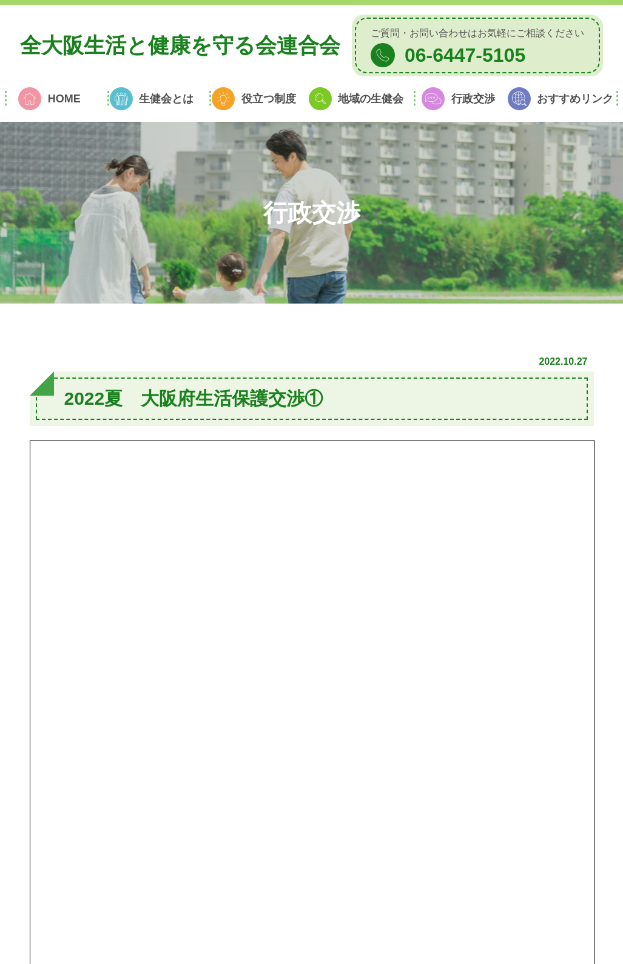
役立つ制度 (268, 99)
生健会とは (166, 99)
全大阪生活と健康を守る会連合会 (180, 45)
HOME (64, 99)
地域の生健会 (370, 99)
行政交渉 (473, 99)
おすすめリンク (575, 99)
